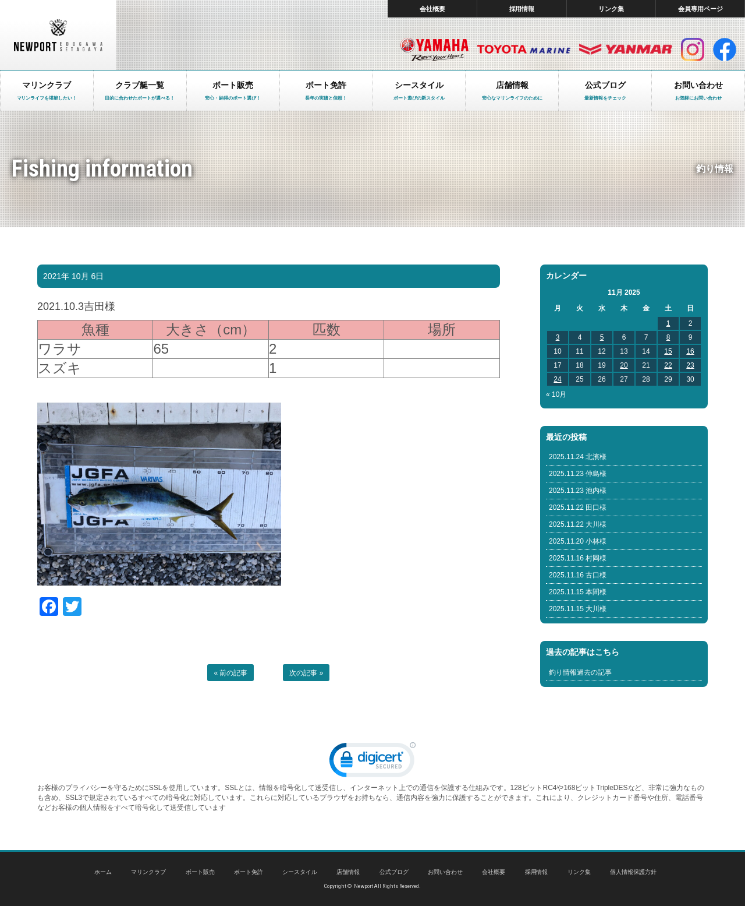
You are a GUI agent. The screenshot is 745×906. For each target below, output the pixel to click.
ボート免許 (248, 872)
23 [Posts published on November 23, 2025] (690, 365)
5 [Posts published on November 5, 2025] (602, 337)
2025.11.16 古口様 (577, 575)
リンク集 (611, 8)
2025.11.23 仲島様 (577, 474)
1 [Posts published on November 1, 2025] (668, 323)
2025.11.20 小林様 (577, 541)
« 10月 (556, 394)
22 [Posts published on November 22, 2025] (668, 365)
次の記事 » (306, 673)
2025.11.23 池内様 (577, 491)
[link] (372, 762)
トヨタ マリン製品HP (523, 49)
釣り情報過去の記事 (580, 672)
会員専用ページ (700, 8)
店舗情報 (348, 872)
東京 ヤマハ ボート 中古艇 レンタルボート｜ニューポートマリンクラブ (58, 35)
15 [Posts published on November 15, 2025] (668, 351)
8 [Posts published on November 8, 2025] (668, 337)
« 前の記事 (230, 673)
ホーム (103, 872)
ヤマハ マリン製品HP (434, 49)
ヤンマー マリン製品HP (625, 49)
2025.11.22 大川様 (577, 524)
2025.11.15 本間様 (577, 592)
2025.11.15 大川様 (577, 609)
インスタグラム (692, 49)
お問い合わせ (445, 872)
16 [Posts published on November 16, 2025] (690, 351)
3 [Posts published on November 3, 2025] (558, 337)
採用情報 (522, 8)
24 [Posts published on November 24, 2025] (557, 379)
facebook (724, 49)
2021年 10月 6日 (73, 276)
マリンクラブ (148, 872)
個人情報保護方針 (633, 872)
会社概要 (432, 8)
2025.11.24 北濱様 (577, 457)
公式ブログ (394, 872)
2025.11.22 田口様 (577, 507)
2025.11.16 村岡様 (577, 558)
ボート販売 (200, 872)
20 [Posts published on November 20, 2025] (623, 365)
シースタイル (299, 872)
